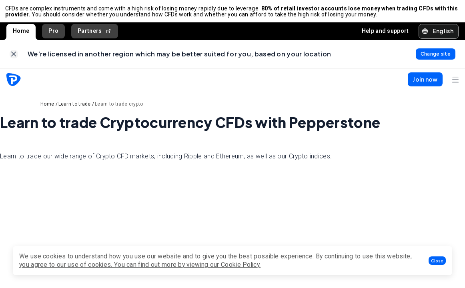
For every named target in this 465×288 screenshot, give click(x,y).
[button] (437, 260)
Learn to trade (74, 109)
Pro (53, 33)
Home (21, 33)
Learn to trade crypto (119, 109)
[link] (14, 58)
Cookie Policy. (241, 264)
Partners (95, 33)
